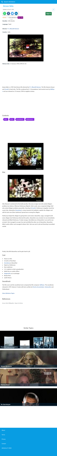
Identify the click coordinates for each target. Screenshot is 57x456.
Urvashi (7, 89)
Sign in (48, 13)
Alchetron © (6, 448)
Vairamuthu (48, 287)
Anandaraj (18, 210)
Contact (4, 443)
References (30, 119)
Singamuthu (7, 273)
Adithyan (42, 285)
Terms (3, 435)
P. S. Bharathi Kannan (13, 29)
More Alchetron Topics (8, 293)
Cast (12, 119)
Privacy (4, 439)
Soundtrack (20, 119)
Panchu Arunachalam (38, 287)
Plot (6, 119)
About (3, 430)
